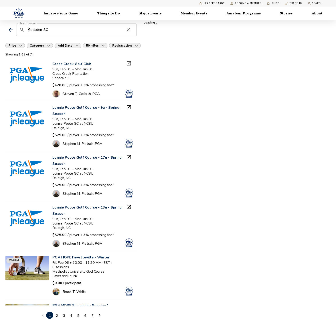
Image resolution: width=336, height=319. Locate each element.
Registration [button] (122, 45)
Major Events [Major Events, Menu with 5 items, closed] (150, 13)
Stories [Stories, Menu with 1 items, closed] (286, 13)
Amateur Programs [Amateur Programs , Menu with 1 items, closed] (244, 13)
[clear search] (128, 29)
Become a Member (246, 3)
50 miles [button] (92, 45)
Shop (273, 3)
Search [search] (315, 3)
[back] (11, 30)
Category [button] (37, 45)
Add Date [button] (65, 45)
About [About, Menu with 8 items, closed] (317, 13)
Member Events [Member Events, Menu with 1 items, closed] (194, 13)
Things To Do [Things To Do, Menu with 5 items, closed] (108, 13)
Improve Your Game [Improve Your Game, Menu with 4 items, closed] (60, 13)
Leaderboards (212, 3)
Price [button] (12, 45)
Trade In (293, 3)
